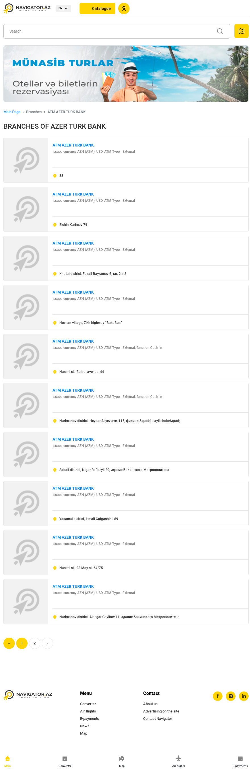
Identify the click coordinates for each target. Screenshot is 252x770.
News (84, 726)
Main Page (11, 112)
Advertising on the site (161, 711)
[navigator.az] (27, 695)
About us (150, 704)
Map (83, 733)
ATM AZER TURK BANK (73, 145)
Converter (88, 704)
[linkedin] (244, 696)
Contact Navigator (157, 718)
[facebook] (217, 696)
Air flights (88, 711)
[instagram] (231, 696)
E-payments (89, 718)
